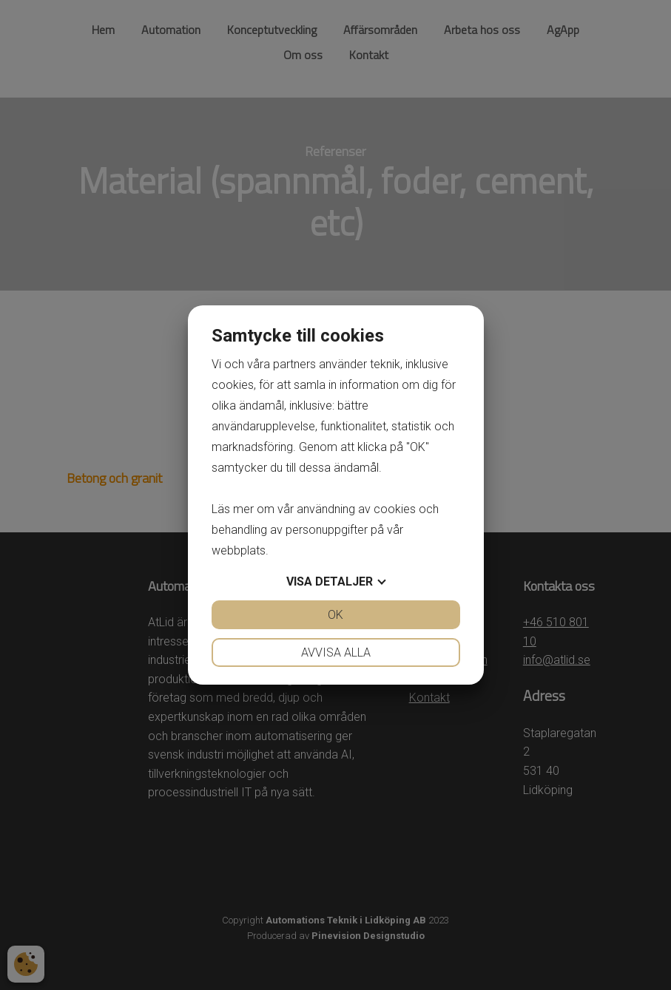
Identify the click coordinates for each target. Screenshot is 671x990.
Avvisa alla (336, 652)
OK (335, 615)
